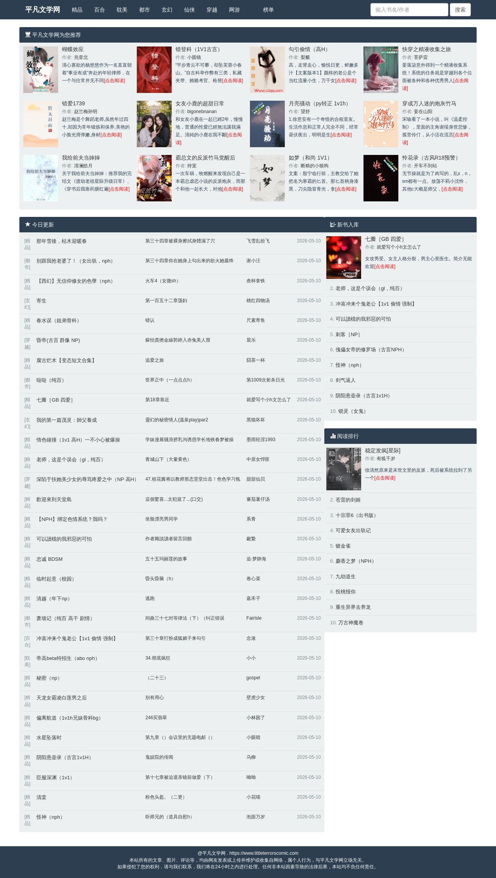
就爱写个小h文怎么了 (268, 399)
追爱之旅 (154, 360)
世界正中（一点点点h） (170, 380)
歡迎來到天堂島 (54, 499)
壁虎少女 (255, 697)
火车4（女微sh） (163, 281)
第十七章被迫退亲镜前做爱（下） (180, 777)
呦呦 (251, 777)
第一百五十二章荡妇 (166, 300)
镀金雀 (343, 546)
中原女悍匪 (258, 459)
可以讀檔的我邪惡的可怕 (64, 539)
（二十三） (157, 677)
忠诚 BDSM (49, 559)
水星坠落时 (49, 738)
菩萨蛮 (421, 57)
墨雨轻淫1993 (261, 439)
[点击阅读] (114, 80)
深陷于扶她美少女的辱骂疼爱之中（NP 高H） (87, 479)
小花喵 (253, 797)
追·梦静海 (256, 559)
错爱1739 (73, 103)
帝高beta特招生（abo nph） (68, 658)
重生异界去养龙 (353, 607)
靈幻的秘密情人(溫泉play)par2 (176, 420)
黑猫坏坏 (255, 420)
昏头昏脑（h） (160, 578)
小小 (251, 658)
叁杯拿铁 (255, 281)
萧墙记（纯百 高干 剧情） (65, 618)
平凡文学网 (42, 10)
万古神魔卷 (350, 622)
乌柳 (251, 757)
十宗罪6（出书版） (357, 515)
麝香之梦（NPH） (356, 561)
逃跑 (150, 598)
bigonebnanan (202, 111)
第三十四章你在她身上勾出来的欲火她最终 (189, 260)
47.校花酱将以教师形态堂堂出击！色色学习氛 (192, 479)
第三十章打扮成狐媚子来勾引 (175, 638)
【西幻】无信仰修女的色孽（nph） (75, 281)
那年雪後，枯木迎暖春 (61, 241)
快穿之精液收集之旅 (426, 49)
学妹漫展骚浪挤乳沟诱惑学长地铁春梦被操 (189, 439)
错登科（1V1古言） (199, 49)
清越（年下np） (54, 598)
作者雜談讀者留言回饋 (168, 538)
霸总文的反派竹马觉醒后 (205, 158)
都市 (144, 10)
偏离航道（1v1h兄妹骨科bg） (69, 718)
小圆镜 (194, 57)
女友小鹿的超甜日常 (200, 103)
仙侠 (189, 10)
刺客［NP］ (349, 334)
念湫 (251, 638)
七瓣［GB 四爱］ (55, 400)
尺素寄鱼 (255, 320)
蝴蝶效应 (73, 49)
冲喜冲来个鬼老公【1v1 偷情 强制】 (77, 638)
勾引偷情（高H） (310, 49)
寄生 (41, 301)
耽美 (122, 10)
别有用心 (154, 697)
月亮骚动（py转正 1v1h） (320, 103)
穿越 (212, 10)
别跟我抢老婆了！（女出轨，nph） (75, 261)
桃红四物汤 (258, 300)
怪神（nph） (50, 817)
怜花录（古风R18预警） (431, 158)
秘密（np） (49, 678)
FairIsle (254, 618)
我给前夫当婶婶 (81, 158)
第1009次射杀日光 (265, 380)
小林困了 (255, 717)
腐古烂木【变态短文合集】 (66, 360)
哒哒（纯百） (51, 380)
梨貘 (305, 57)
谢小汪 (253, 260)
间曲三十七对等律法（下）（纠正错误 (184, 618)
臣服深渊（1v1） (55, 777)
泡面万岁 (255, 817)
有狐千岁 (386, 458)
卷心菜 (253, 578)
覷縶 (251, 538)
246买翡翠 (156, 717)
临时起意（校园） (56, 579)
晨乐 (251, 340)
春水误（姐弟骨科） (59, 320)
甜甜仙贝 (255, 479)
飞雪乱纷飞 (258, 241)
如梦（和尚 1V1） (310, 158)
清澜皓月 (83, 165)
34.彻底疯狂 (157, 658)
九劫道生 (346, 576)
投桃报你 (346, 591)
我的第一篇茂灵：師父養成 (66, 420)
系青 (251, 519)
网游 (234, 10)
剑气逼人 (346, 380)
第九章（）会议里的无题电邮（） (180, 737)
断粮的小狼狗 (315, 165)
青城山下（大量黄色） (168, 459)
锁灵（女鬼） (353, 411)
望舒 (305, 111)
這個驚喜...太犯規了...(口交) (174, 499)
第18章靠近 (157, 399)
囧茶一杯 (255, 360)
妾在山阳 (423, 111)
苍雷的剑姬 (348, 500)
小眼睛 (253, 737)
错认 (150, 320)
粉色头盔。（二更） (166, 797)
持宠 (191, 165)
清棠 (41, 797)
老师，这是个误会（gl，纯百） (71, 459)
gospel (253, 677)
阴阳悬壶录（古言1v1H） (64, 757)
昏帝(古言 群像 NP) (58, 340)
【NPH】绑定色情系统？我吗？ (71, 519)
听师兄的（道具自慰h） (170, 817)
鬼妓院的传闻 (159, 757)
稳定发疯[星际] (383, 450)
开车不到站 (425, 165)
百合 (99, 10)
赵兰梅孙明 (85, 111)
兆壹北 (81, 57)
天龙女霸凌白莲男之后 (61, 698)
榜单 (268, 10)
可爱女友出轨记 (353, 530)
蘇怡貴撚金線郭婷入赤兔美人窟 (177, 340)
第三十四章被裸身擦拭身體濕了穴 (180, 241)
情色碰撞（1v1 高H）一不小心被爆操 (78, 440)
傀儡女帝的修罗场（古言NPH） (371, 349)
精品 (77, 10)
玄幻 (167, 10)
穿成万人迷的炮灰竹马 (429, 103)
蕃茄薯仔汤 (258, 499)
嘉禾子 (253, 598)
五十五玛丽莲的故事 (166, 559)
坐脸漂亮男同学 (161, 519)
